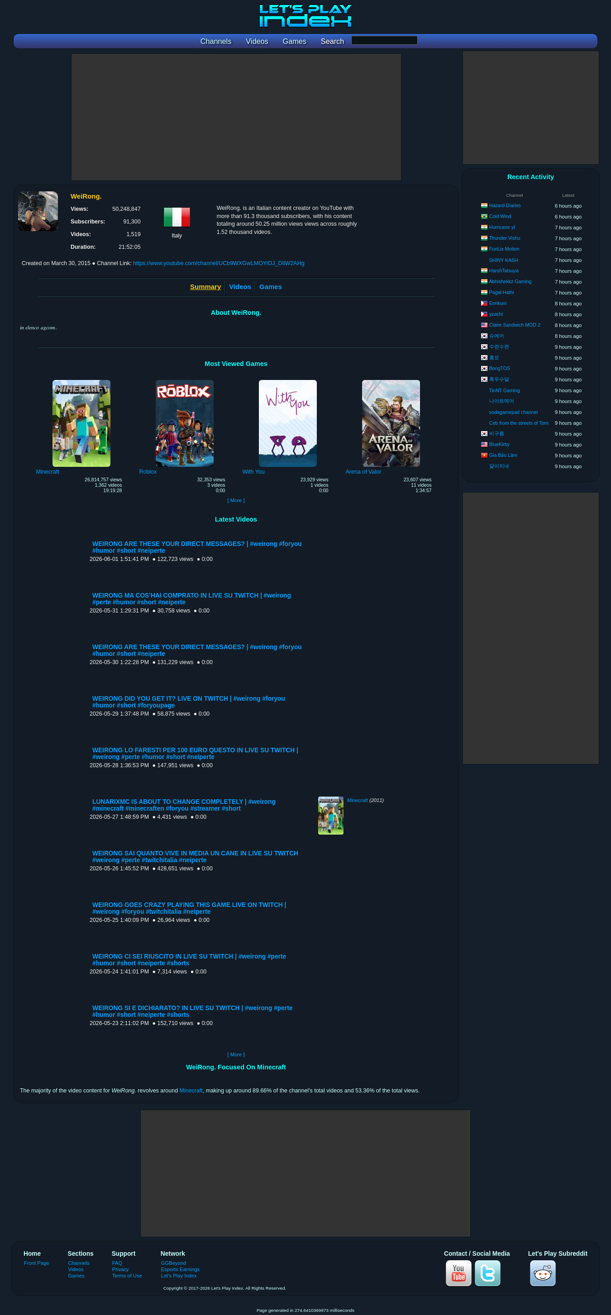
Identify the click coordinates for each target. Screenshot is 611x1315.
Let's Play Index (179, 1275)
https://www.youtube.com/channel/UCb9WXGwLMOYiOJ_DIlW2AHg (219, 263)
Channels (79, 1263)
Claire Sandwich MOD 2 (514, 325)
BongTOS (499, 368)
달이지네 (499, 466)
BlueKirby (499, 444)
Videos (240, 286)
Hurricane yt (502, 227)
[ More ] (235, 500)
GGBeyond (173, 1263)
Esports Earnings (180, 1269)
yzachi (496, 314)
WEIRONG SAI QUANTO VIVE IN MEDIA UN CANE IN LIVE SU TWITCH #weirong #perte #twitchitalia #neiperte (195, 857)
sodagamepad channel (513, 412)
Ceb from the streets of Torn (519, 423)
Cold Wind (500, 216)
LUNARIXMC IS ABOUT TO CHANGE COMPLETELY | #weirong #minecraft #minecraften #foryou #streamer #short (184, 805)
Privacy (120, 1269)
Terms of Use (127, 1275)
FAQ (117, 1263)
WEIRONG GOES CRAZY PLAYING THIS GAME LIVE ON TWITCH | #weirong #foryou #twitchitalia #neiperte (189, 908)
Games (270, 286)
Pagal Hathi (501, 292)
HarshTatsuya (504, 270)
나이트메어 (501, 401)
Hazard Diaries (505, 205)
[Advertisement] (236, 117)
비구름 (496, 433)
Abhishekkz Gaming (510, 281)
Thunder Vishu (504, 238)
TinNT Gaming (504, 390)
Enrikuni (497, 303)
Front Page (36, 1263)
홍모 (494, 357)
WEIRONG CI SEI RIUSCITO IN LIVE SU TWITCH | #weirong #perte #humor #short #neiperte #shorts (189, 960)
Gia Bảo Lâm (503, 455)
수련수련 (499, 346)
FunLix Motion (504, 249)
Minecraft (357, 800)
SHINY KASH (503, 260)
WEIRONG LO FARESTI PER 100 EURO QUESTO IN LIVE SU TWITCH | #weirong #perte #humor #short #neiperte (195, 753)
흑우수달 (499, 379)
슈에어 (496, 335)
